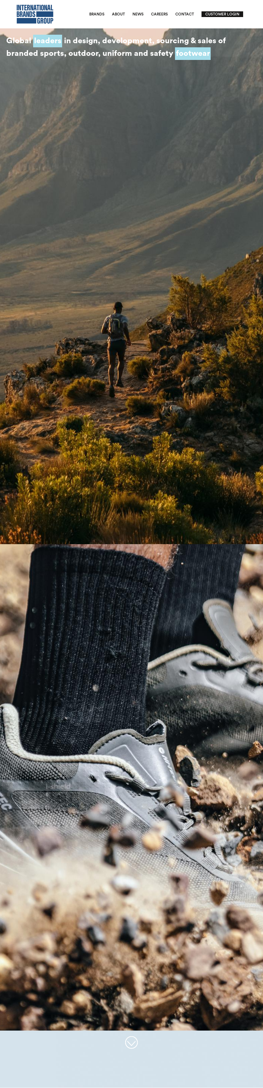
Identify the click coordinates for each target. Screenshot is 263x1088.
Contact (184, 14)
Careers (159, 14)
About (118, 14)
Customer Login (222, 14)
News (137, 14)
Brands (96, 14)
